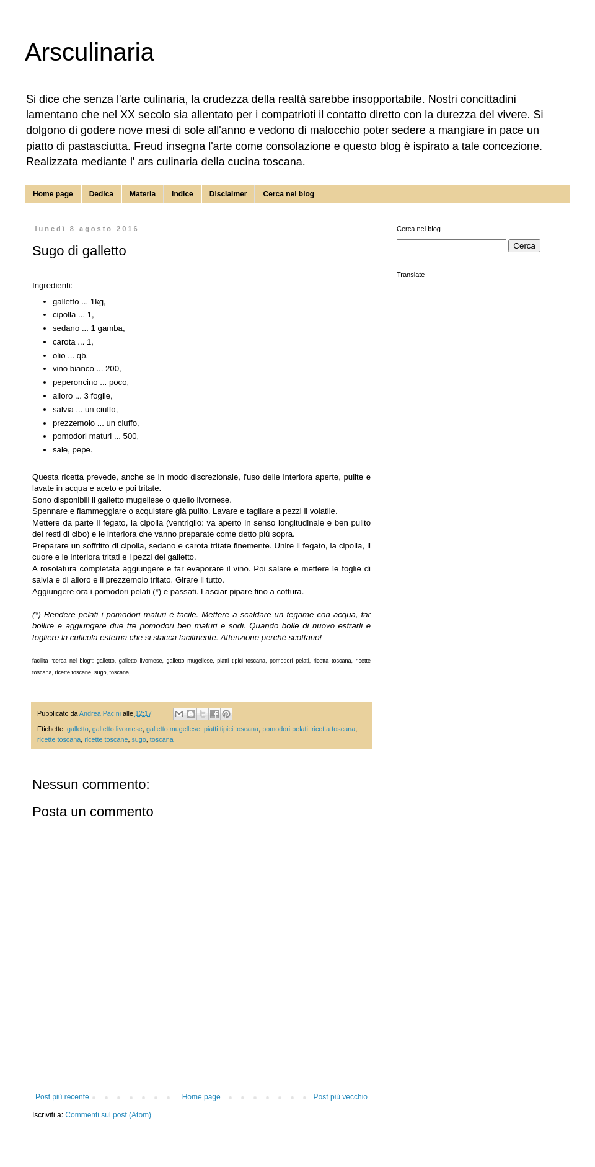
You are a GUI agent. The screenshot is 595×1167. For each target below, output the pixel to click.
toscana (162, 739)
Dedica (101, 194)
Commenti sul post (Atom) (108, 1115)
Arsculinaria (89, 52)
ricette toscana (59, 739)
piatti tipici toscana (231, 729)
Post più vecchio (341, 1097)
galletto (78, 729)
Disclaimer (228, 194)
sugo (138, 739)
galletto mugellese (173, 729)
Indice (182, 194)
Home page (53, 194)
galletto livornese (117, 729)
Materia (143, 194)
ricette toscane (106, 739)
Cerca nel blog (288, 194)
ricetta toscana (333, 729)
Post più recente (62, 1097)
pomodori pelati (285, 729)
